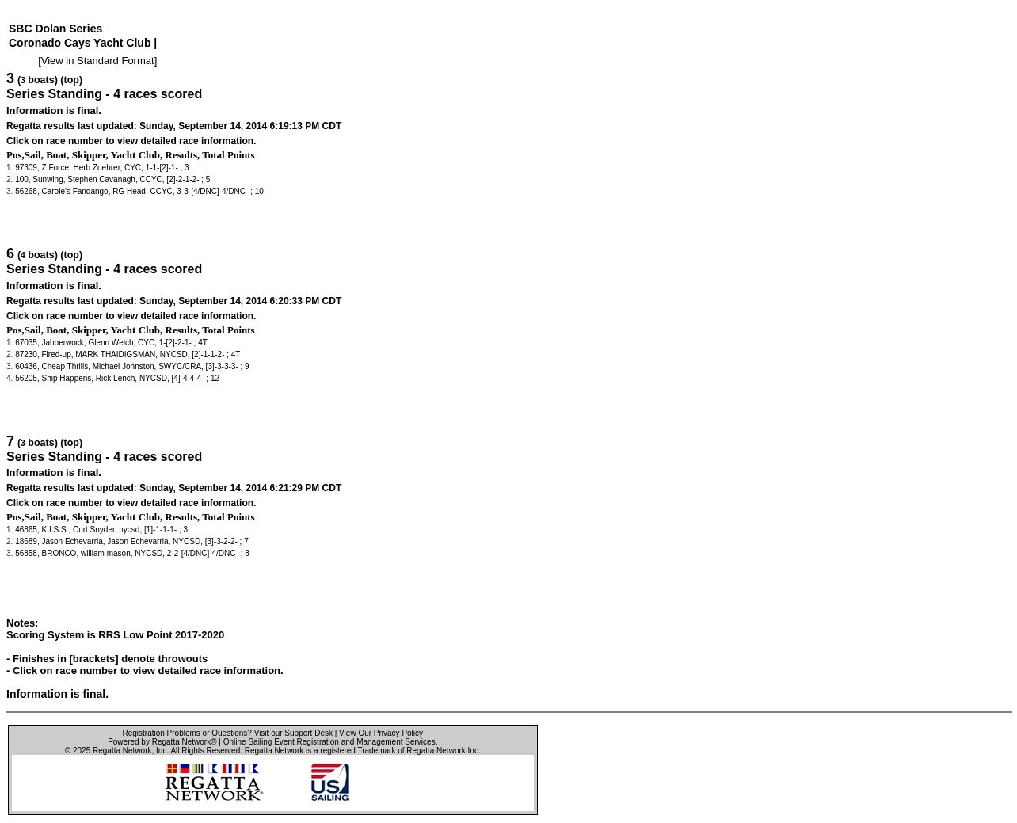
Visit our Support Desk (293, 733)
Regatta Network (122, 750)
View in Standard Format (97, 61)
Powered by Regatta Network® (162, 741)
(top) (71, 80)
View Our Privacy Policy (381, 733)
